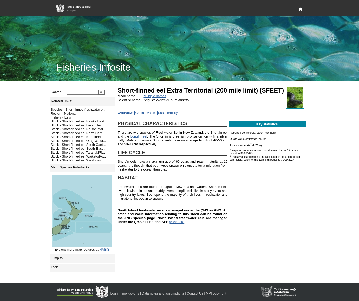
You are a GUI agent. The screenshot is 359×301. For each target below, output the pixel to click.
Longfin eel (138, 136)
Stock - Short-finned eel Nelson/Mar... (78, 129)
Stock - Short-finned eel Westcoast (76, 160)
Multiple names (155, 96)
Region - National (63, 113)
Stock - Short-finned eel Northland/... (78, 137)
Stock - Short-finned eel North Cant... (78, 133)
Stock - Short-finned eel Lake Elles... (78, 125)
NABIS (104, 249)
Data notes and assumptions (163, 293)
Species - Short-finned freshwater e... (78, 110)
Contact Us (195, 293)
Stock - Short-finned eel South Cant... (78, 145)
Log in (115, 293)
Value (151, 113)
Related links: (62, 101)
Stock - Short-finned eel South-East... (78, 148)
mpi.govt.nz (130, 293)
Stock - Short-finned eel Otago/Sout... (78, 141)
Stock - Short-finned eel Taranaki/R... (78, 152)
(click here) (177, 222)
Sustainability (168, 113)
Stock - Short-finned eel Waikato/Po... (78, 156)
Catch (139, 113)
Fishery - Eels (61, 117)
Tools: (55, 267)
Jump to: (57, 258)
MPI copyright (216, 293)
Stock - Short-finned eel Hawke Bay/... (79, 121)
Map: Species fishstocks (70, 167)
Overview (125, 113)
